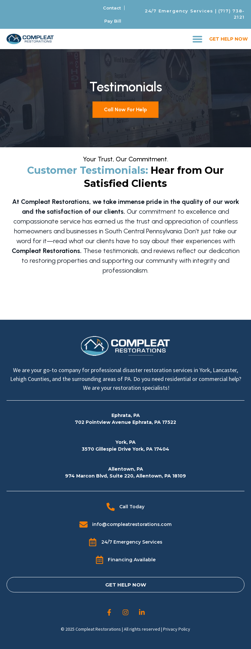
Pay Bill (112, 21)
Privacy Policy (176, 629)
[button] (197, 39)
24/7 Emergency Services (179, 10)
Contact (112, 7)
